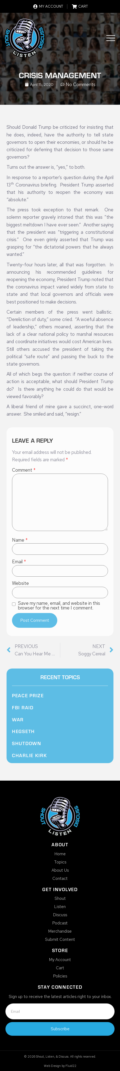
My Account (60, 959)
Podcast (60, 923)
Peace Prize (28, 695)
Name (20, 540)
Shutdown (26, 743)
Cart (60, 968)
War (18, 719)
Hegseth (23, 731)
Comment (23, 470)
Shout (60, 898)
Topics (60, 862)
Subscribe (60, 1029)
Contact (60, 878)
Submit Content (60, 939)
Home (60, 854)
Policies (60, 976)
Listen (60, 906)
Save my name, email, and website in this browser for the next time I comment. (59, 605)
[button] (111, 39)
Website (20, 583)
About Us (60, 870)
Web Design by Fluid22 (60, 1066)
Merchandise (60, 931)
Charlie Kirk (29, 755)
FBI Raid (23, 707)
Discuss (60, 915)
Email (19, 561)
